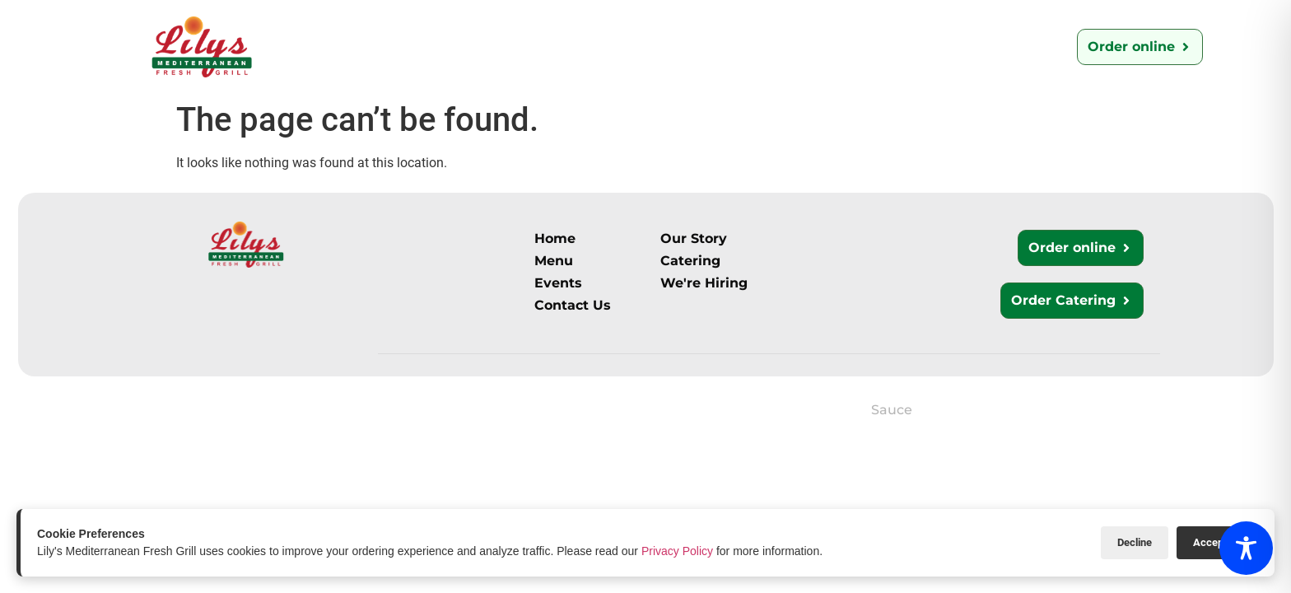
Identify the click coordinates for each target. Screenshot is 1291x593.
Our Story (404, 46)
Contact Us (673, 46)
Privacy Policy (677, 551)
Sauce (891, 410)
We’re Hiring (788, 46)
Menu (489, 46)
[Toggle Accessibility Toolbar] (1246, 548)
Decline (1134, 542)
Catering (572, 46)
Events (888, 46)
